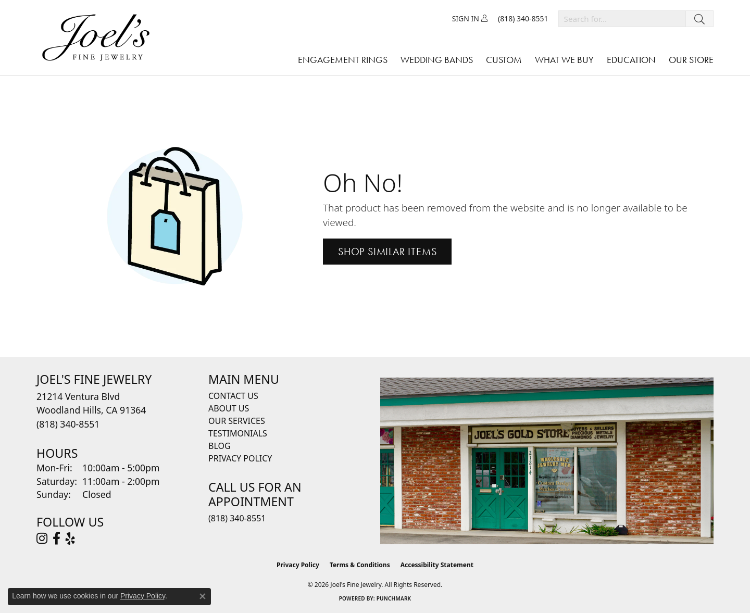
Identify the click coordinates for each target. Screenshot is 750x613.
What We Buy (564, 60)
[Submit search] (699, 18)
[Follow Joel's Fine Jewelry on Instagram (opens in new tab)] (41, 538)
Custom (504, 60)
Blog (219, 446)
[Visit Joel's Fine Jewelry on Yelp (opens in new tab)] (70, 538)
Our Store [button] (691, 60)
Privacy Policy (240, 458)
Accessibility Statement (437, 564)
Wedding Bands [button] (437, 60)
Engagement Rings (343, 60)
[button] (470, 19)
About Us (228, 408)
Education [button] (631, 60)
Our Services (236, 421)
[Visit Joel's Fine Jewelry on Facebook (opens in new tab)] (56, 538)
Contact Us (233, 396)
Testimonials (237, 433)
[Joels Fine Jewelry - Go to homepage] (98, 37)
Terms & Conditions (360, 564)
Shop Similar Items (387, 251)
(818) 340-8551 (237, 518)
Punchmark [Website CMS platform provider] (394, 598)
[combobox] (622, 18)
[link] (523, 19)
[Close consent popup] (202, 596)
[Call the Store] (67, 424)
